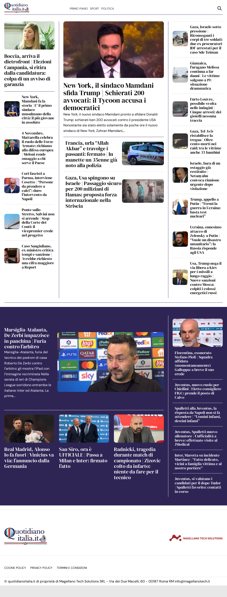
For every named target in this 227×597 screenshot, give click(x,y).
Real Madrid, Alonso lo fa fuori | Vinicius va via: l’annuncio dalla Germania (29, 458)
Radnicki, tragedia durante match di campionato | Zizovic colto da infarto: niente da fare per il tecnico (137, 463)
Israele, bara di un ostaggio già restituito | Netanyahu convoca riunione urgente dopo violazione (205, 176)
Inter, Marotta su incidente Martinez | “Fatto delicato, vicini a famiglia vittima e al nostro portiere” (198, 461)
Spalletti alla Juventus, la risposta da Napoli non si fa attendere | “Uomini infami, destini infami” (198, 414)
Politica (107, 8)
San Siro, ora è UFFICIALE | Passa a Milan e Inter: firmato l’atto (83, 458)
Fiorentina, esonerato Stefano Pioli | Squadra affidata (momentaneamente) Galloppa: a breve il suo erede (194, 363)
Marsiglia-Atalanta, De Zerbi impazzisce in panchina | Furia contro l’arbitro (26, 338)
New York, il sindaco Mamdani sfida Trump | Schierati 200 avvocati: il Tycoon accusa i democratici (108, 97)
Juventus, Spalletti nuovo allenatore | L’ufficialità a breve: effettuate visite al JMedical (196, 438)
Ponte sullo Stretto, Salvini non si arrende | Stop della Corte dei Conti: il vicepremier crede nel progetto (38, 222)
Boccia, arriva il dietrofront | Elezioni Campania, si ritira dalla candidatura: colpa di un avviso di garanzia (27, 70)
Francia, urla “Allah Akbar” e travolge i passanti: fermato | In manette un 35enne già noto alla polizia (91, 154)
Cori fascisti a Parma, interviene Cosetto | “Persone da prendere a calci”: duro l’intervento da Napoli (37, 186)
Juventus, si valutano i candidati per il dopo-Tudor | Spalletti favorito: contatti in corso (198, 485)
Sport (94, 8)
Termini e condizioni (72, 568)
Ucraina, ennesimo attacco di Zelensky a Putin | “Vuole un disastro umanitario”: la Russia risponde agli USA (205, 239)
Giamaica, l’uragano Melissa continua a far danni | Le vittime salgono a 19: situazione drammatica (205, 75)
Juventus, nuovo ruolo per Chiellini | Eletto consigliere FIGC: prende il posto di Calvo (198, 391)
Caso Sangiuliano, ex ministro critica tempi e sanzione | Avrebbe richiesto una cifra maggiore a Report (38, 256)
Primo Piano (79, 8)
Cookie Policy (15, 568)
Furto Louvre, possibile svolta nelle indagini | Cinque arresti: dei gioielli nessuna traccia (205, 109)
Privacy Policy (41, 568)
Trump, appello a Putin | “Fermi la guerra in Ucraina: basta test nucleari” (205, 208)
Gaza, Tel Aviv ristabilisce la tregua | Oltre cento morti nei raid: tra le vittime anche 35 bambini (205, 141)
